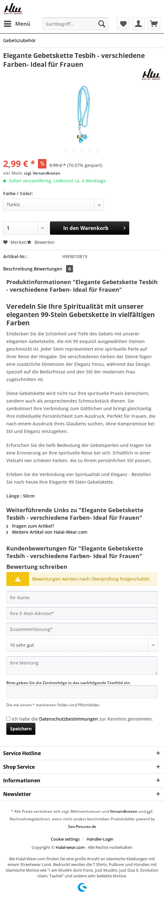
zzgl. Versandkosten (42, 173)
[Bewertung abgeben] (82, 645)
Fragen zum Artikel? (30, 526)
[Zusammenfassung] (82, 629)
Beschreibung (18, 269)
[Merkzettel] (123, 23)
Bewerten (41, 242)
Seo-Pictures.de (82, 826)
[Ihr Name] (82, 597)
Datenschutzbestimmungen (68, 719)
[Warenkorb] (154, 23)
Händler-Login (100, 839)
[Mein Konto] (138, 23)
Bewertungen (53, 269)
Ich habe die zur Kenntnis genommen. (82, 719)
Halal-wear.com (70, 847)
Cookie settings (65, 839)
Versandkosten (123, 811)
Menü (17, 23)
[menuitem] (16, 23)
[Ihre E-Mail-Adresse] (82, 613)
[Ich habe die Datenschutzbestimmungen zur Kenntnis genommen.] (8, 718)
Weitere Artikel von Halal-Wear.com (46, 532)
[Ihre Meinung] (82, 665)
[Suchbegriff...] (75, 23)
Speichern (21, 729)
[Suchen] (101, 23)
